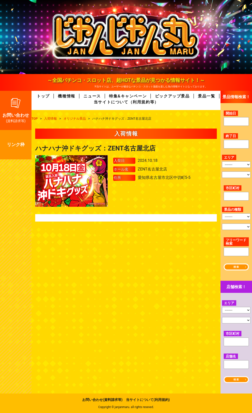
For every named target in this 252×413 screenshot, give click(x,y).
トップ (43, 96)
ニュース (92, 96)
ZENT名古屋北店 (152, 169)
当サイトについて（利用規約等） (126, 102)
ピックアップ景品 (172, 96)
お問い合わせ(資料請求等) (102, 400)
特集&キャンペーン (128, 96)
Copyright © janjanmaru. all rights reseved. (126, 407)
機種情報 (66, 96)
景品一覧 (206, 96)
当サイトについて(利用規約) (148, 400)
